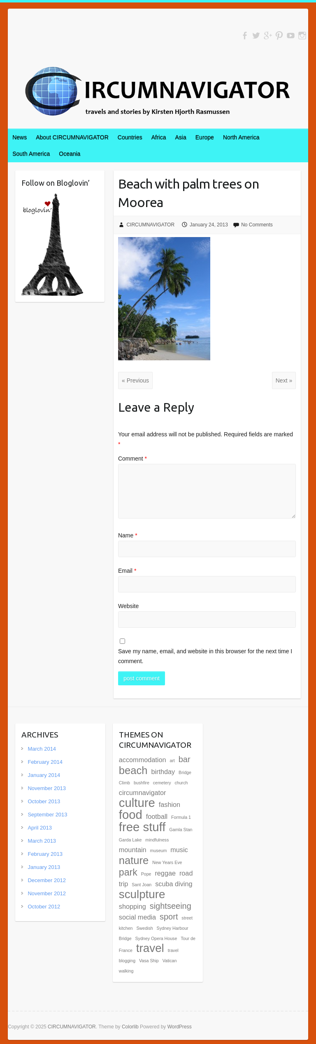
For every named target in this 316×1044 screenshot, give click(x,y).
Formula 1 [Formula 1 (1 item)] (181, 817)
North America (241, 137)
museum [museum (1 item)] (158, 850)
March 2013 (42, 841)
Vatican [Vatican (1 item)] (170, 960)
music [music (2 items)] (179, 849)
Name (127, 535)
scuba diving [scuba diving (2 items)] (173, 883)
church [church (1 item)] (181, 782)
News (19, 137)
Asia (180, 137)
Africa (158, 137)
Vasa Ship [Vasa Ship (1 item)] (149, 960)
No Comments (257, 225)
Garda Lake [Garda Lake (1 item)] (130, 839)
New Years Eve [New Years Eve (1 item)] (167, 862)
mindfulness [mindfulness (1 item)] (157, 839)
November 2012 (47, 893)
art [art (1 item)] (172, 760)
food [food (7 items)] (130, 814)
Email (127, 570)
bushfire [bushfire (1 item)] (141, 782)
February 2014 (45, 762)
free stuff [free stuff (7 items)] (142, 827)
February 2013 (45, 854)
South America (31, 153)
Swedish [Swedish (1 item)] (144, 928)
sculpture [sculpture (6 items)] (142, 894)
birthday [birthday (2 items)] (163, 771)
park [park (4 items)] (128, 872)
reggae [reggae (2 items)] (165, 873)
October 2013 (44, 801)
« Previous (135, 380)
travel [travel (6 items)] (150, 948)
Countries (130, 137)
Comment (132, 458)
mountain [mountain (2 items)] (132, 849)
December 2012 (47, 880)
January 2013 (44, 867)
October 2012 (44, 906)
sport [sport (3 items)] (169, 916)
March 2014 (42, 749)
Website (128, 606)
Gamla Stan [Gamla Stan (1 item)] (180, 829)
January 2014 (44, 775)
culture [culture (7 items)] (137, 802)
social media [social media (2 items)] (137, 917)
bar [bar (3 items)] (185, 759)
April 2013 (40, 828)
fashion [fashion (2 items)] (169, 804)
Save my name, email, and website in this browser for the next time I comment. (205, 656)
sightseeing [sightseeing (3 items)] (170, 905)
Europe (204, 137)
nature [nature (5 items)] (134, 860)
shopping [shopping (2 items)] (132, 906)
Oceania (69, 153)
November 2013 (47, 788)
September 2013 (47, 814)
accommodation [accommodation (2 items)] (142, 759)
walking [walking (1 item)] (126, 970)
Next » (284, 380)
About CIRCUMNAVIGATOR (72, 137)
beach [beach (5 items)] (133, 770)
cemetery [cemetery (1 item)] (162, 782)
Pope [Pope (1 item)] (146, 873)
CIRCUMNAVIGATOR (150, 225)
